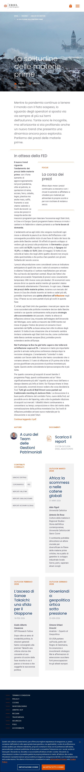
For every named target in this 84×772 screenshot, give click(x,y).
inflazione (59, 295)
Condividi (34, 84)
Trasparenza (18, 717)
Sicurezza (16, 721)
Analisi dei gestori (38, 16)
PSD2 (14, 724)
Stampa (19, 84)
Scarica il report (63, 439)
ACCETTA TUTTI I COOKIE (53, 767)
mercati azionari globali (23, 505)
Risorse (25, 16)
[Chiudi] (80, 742)
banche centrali (19, 477)
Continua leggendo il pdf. (25, 419)
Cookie (15, 702)
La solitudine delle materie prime (30, 19)
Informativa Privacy (58, 759)
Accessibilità (18, 728)
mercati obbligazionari (22, 498)
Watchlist (20, 87)
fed (29, 484)
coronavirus (18, 484)
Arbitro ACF (17, 710)
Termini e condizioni (21, 695)
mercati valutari (20, 491)
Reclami (15, 713)
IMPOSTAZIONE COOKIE (28, 767)
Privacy (15, 699)
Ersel (16, 16)
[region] (42, 755)
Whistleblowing (19, 706)
